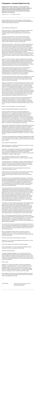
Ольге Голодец (9, 264)
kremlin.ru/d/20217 (21, 285)
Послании (26, 21)
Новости (21, 283)
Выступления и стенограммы (26, 283)
